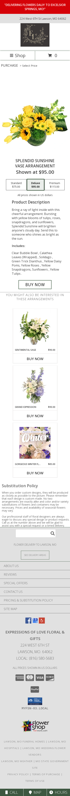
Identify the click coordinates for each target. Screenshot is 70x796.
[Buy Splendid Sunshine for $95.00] (35, 284)
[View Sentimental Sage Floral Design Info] (35, 328)
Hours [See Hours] (58, 792)
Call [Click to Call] (11, 792)
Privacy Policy (18, 774)
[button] (35, 701)
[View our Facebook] (28, 622)
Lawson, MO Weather (16, 761)
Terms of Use (35, 781)
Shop (17, 55)
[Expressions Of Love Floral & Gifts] (35, 45)
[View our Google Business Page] (35, 622)
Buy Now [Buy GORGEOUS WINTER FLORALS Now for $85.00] (35, 473)
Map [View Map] (35, 792)
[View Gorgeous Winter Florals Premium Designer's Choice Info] (35, 443)
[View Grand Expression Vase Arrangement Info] (35, 385)
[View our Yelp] (42, 622)
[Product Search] (35, 533)
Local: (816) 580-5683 (35, 658)
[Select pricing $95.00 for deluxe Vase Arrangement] (35, 184)
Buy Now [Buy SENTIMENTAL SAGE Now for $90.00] (35, 358)
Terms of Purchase (46, 774)
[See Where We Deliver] (35, 555)
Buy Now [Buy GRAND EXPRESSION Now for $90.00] (35, 415)
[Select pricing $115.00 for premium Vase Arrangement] (54, 184)
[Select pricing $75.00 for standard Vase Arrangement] (16, 184)
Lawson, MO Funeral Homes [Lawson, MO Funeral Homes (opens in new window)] (24, 741)
